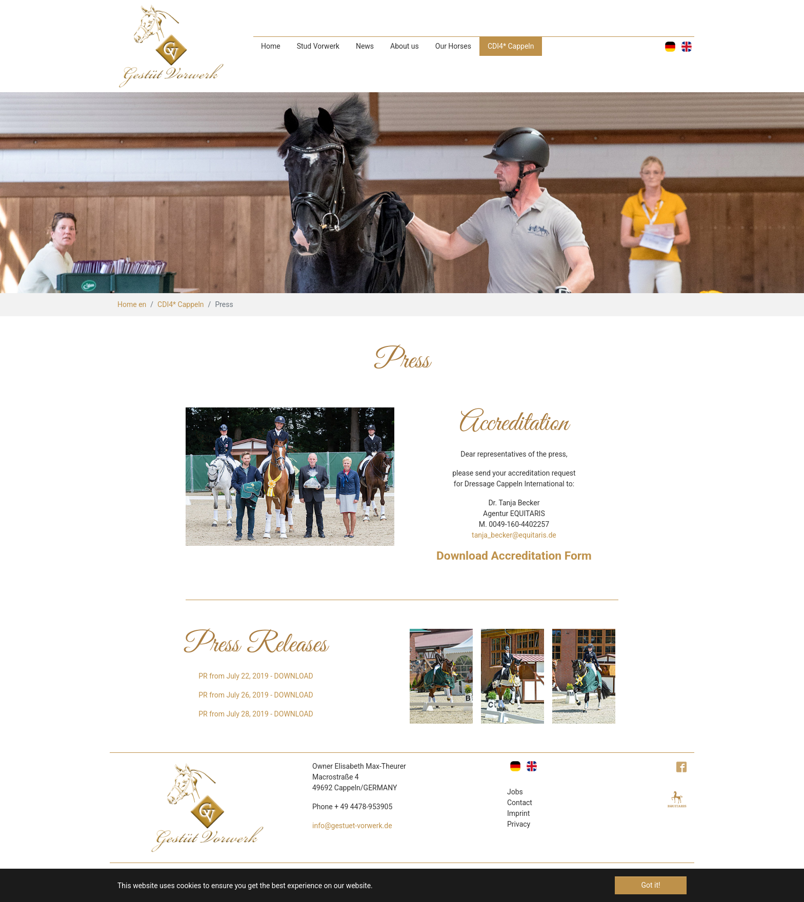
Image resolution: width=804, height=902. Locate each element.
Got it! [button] (650, 885)
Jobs (515, 792)
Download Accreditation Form (514, 556)
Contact (519, 802)
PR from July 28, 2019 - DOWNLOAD (255, 714)
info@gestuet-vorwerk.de (352, 826)
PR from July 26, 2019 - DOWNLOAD (255, 695)
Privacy (518, 824)
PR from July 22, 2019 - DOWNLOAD (255, 676)
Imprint (518, 813)
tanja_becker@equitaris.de (514, 535)
